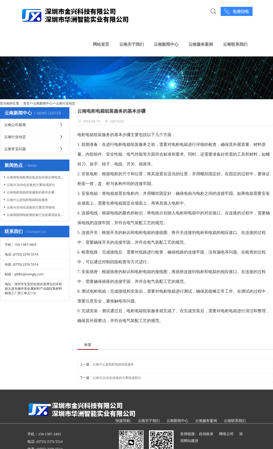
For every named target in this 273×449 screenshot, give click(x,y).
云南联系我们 (235, 44)
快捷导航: (123, 420)
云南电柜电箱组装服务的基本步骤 (30, 192)
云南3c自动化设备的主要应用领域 (31, 207)
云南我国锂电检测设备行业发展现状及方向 (36, 215)
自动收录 (206, 433)
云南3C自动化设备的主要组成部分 (31, 185)
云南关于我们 (131, 44)
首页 (26, 103)
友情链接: (188, 433)
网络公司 (226, 433)
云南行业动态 (65, 103)
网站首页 (101, 44)
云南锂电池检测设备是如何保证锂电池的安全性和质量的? (36, 177)
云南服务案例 (200, 44)
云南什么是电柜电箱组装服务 (27, 200)
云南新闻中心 (166, 44)
